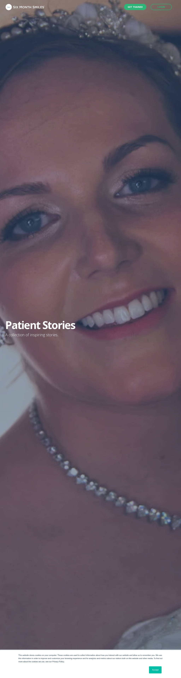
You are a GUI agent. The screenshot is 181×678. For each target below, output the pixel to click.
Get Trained (135, 6)
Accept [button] (155, 670)
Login (161, 6)
